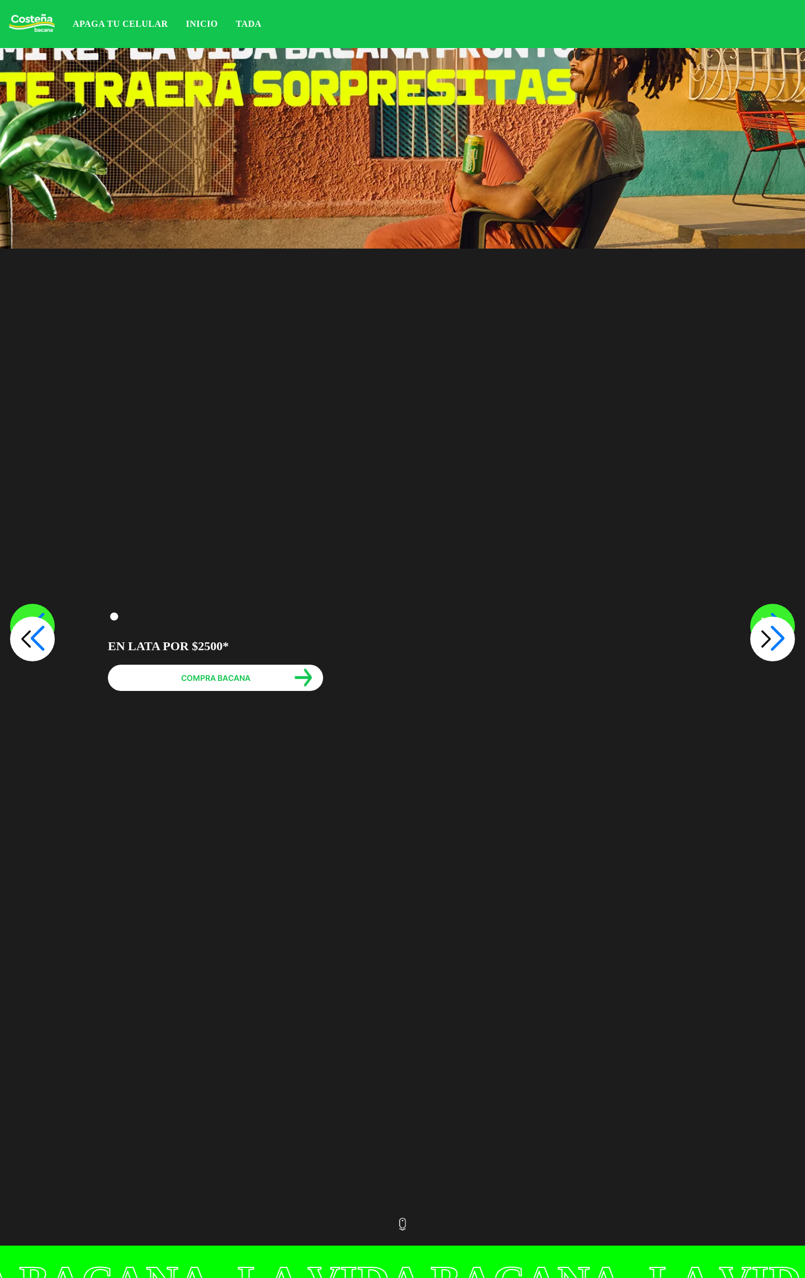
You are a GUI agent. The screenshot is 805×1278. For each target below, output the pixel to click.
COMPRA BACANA (215, 678)
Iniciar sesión (792, 24)
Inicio (202, 23)
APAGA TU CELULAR (120, 23)
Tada (249, 23)
